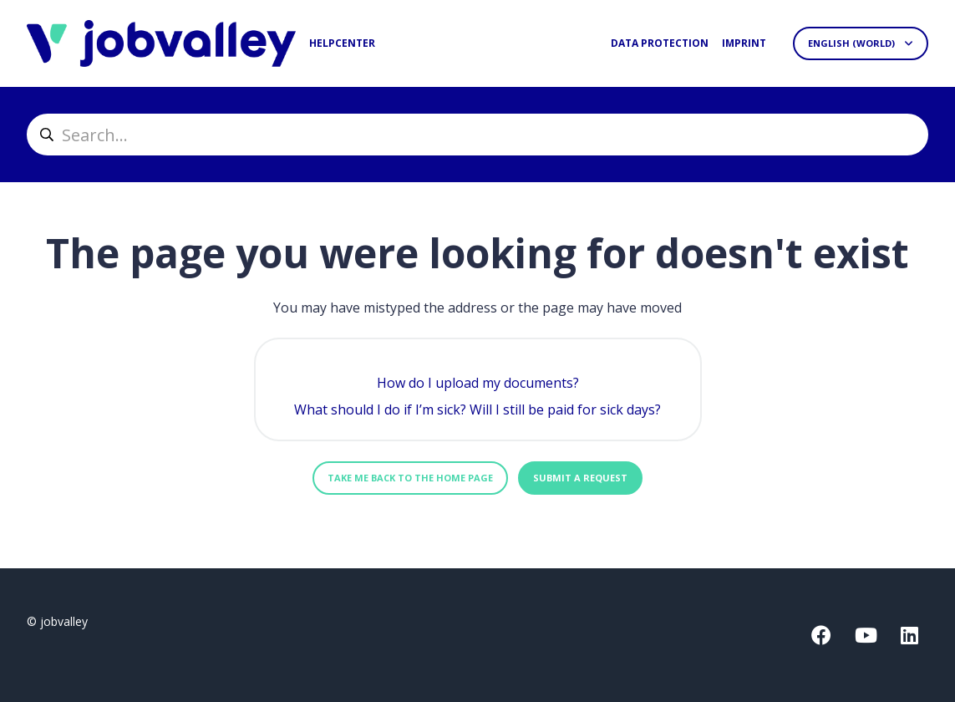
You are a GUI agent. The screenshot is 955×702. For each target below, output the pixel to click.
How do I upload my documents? (478, 383)
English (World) (852, 43)
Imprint (744, 43)
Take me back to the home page (410, 477)
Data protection (660, 43)
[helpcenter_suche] (477, 134)
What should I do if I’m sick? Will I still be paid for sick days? (477, 409)
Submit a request (580, 477)
